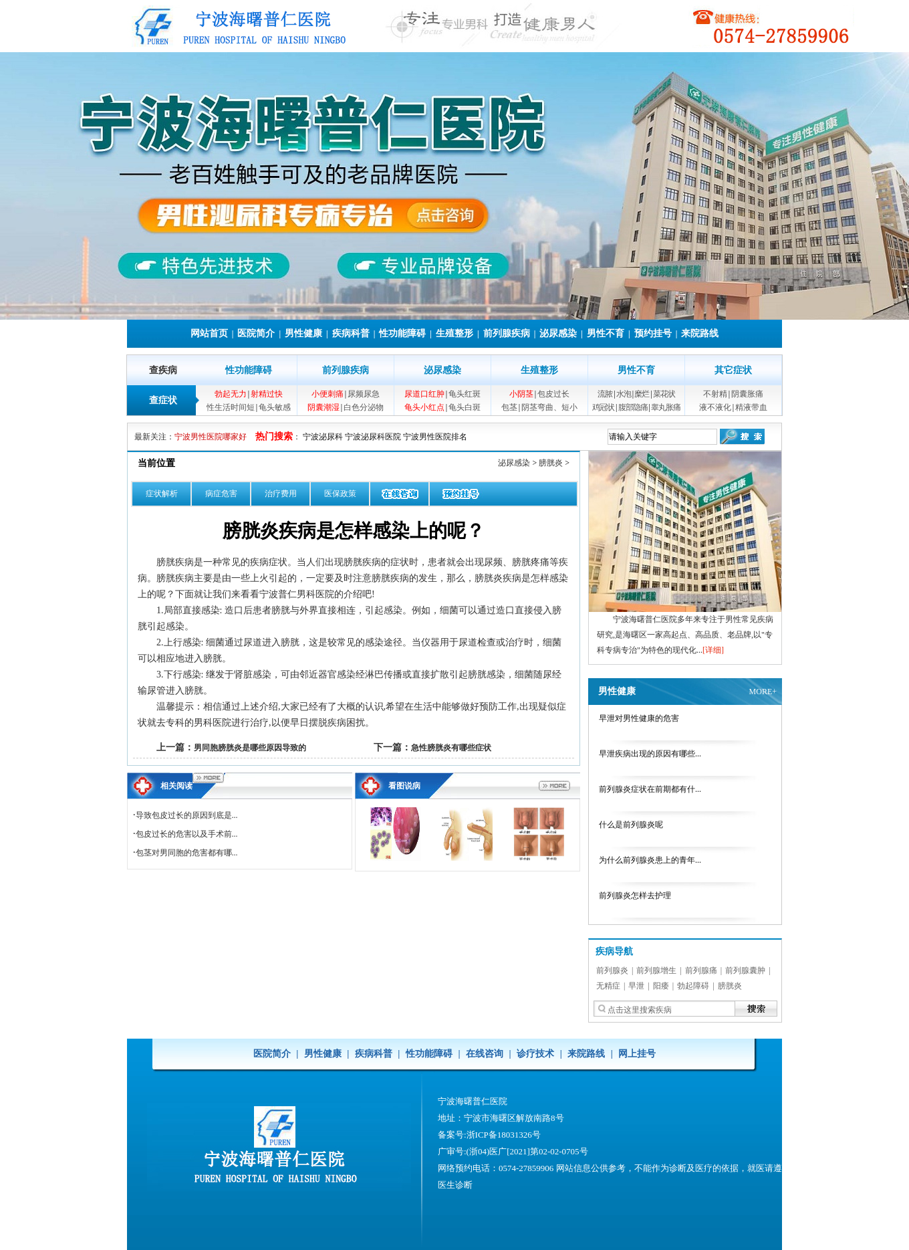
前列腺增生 (656, 970)
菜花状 (664, 394)
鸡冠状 (603, 407)
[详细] (713, 650)
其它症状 (733, 370)
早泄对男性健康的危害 (639, 718)
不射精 (715, 394)
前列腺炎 (612, 970)
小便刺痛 (327, 394)
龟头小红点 (424, 407)
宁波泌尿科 (323, 436)
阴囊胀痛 (747, 394)
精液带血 (751, 407)
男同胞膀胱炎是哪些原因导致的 (250, 747)
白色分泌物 (364, 407)
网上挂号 (637, 1054)
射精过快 (267, 394)
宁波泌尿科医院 (373, 436)
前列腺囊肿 (745, 970)
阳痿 (661, 986)
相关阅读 (176, 786)
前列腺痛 (701, 970)
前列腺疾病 (506, 333)
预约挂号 (653, 333)
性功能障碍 (402, 333)
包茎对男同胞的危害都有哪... (187, 852)
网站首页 (209, 333)
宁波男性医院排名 (435, 436)
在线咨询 (484, 1054)
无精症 (608, 986)
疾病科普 (351, 333)
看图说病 (404, 786)
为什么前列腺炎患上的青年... (650, 860)
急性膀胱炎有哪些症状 (451, 747)
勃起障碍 (693, 986)
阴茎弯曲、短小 (549, 407)
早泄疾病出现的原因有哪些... (650, 753)
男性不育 (605, 333)
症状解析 (162, 493)
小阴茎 (521, 394)
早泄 (636, 986)
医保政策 (340, 493)
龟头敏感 (275, 407)
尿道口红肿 (424, 394)
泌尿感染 (558, 333)
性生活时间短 (231, 407)
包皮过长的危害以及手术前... (187, 834)
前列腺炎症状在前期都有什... (650, 789)
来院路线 (700, 333)
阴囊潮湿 (323, 407)
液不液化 (715, 407)
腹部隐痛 (633, 407)
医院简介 (256, 333)
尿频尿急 (364, 394)
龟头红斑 (464, 394)
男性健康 (303, 333)
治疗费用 (281, 493)
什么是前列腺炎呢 (631, 824)
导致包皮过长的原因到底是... (187, 815)
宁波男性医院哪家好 (210, 436)
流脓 (605, 394)
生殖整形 (454, 333)
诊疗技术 (535, 1054)
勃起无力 (231, 394)
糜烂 (641, 394)
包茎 (509, 407)
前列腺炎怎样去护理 (635, 895)
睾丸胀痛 (665, 407)
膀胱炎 (551, 462)
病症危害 (221, 493)
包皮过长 (553, 394)
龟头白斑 (464, 407)
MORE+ (763, 691)
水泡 (623, 394)
